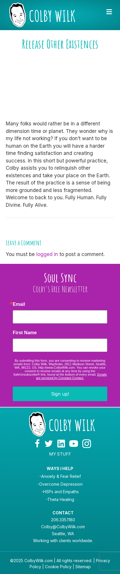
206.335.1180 (63, 519)
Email (19, 304)
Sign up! (60, 394)
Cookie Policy (58, 566)
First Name (25, 332)
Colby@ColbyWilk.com (63, 526)
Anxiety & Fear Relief (61, 476)
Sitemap (83, 566)
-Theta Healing (60, 499)
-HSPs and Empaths (60, 491)
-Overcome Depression (60, 484)
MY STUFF (60, 454)
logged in (47, 254)
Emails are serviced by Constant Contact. (71, 376)
